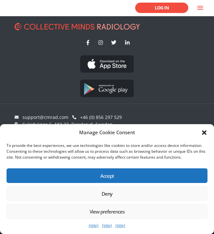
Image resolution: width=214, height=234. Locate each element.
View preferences (107, 211)
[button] (204, 132)
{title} (94, 225)
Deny (107, 193)
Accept (107, 176)
